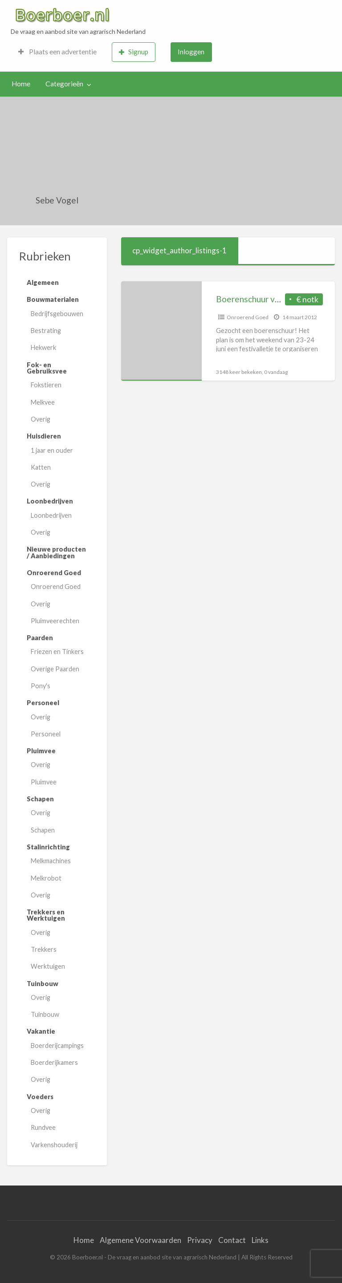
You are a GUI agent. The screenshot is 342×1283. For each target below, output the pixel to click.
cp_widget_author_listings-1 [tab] (179, 250)
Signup (133, 52)
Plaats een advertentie (57, 52)
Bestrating (46, 330)
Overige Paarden (55, 669)
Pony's (40, 686)
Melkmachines (51, 861)
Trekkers (44, 949)
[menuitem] (57, 52)
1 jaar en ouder (52, 450)
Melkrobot (46, 878)
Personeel (46, 734)
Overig (40, 419)
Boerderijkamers (54, 1062)
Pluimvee (44, 782)
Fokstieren (46, 385)
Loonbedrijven (51, 515)
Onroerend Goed (56, 586)
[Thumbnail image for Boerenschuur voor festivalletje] (161, 331)
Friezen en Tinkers (57, 651)
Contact (232, 1240)
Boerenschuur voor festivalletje (276, 299)
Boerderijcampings (57, 1045)
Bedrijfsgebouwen (57, 313)
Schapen (43, 830)
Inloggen (191, 52)
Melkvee (43, 402)
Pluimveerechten (55, 621)
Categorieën (64, 84)
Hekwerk (43, 347)
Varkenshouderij (54, 1145)
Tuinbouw (45, 1014)
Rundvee (43, 1127)
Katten (41, 467)
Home (21, 84)
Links (260, 1240)
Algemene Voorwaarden (140, 1240)
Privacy (199, 1240)
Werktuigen (48, 966)
